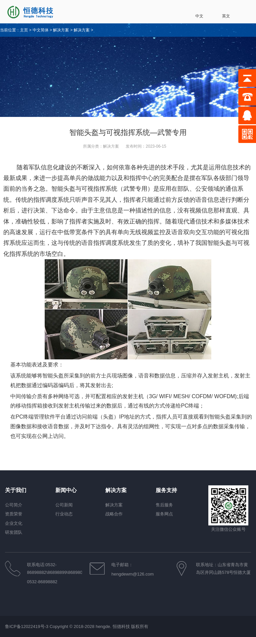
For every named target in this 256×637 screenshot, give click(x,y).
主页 (24, 30)
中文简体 (41, 30)
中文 (194, 12)
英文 (220, 12)
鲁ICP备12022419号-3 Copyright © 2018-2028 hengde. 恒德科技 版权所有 (76, 626)
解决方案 (61, 30)
